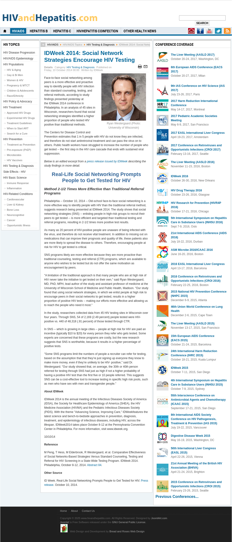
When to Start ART (18, 128)
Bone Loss (13, 209)
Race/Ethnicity (15, 95)
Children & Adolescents (20, 90)
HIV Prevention (12, 139)
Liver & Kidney (15, 204)
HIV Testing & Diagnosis (101, 44)
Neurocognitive (15, 215)
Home (63, 510)
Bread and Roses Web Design (126, 531)
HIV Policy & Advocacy (17, 101)
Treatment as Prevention (21, 144)
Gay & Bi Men (15, 75)
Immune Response (18, 183)
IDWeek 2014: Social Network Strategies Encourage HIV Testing (89, 56)
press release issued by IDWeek (107, 161)
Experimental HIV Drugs (21, 118)
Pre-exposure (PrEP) (19, 149)
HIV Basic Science (15, 177)
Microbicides (14, 155)
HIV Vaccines (14, 160)
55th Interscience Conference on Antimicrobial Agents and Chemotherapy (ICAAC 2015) (198, 400)
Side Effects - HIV (14, 171)
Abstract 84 (94, 465)
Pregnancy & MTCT (18, 85)
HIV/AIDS (52, 44)
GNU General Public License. (129, 522)
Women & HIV (15, 80)
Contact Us (88, 510)
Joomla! (64, 522)
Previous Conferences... (176, 497)
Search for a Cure (17, 133)
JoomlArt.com (159, 518)
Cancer (11, 220)
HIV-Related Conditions (18, 194)
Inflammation (14, 188)
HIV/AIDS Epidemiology (18, 58)
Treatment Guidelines (19, 123)
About (74, 510)
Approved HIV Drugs (19, 112)
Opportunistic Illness (18, 225)
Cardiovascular (15, 199)
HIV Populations (13, 64)
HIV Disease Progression (19, 52)
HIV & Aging (14, 69)
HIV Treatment (12, 107)
